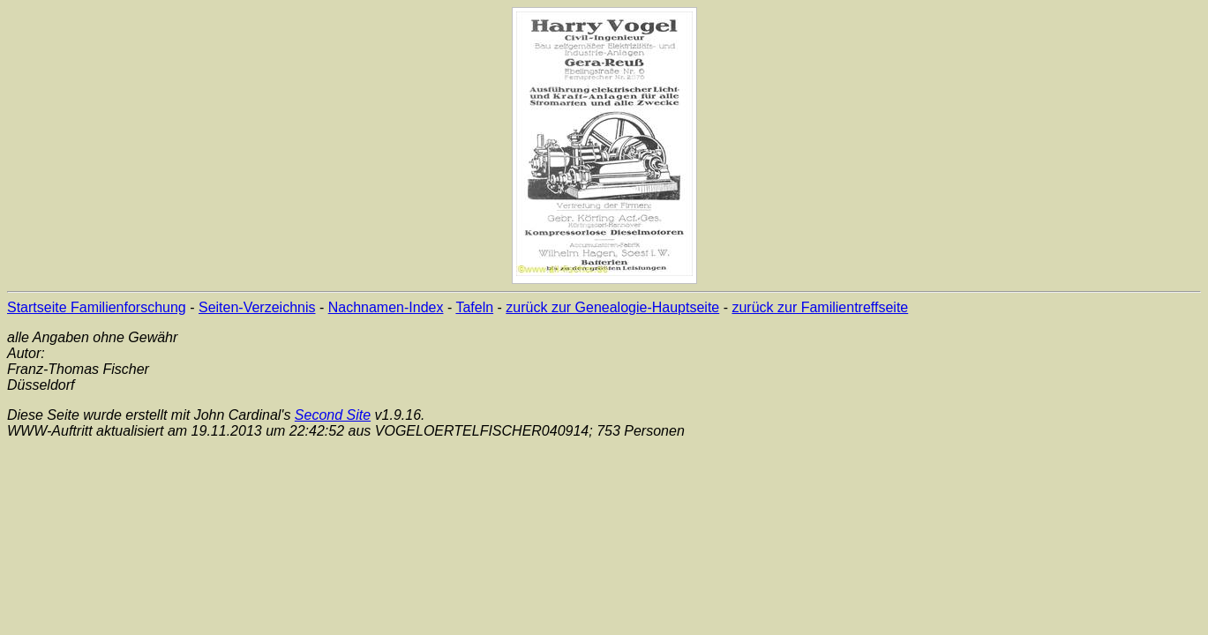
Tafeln (474, 307)
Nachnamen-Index (386, 307)
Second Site (333, 414)
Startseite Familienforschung (96, 307)
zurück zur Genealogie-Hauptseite (612, 307)
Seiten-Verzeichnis (257, 307)
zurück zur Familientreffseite (820, 307)
